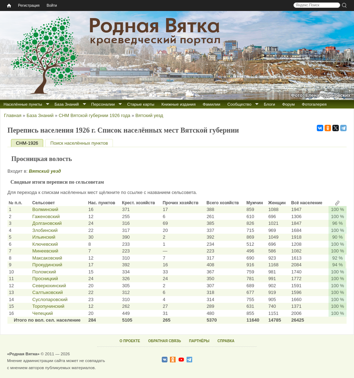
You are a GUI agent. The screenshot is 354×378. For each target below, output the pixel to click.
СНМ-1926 (29, 143)
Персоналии (103, 104)
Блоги (269, 104)
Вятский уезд (149, 115)
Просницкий (45, 278)
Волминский (45, 209)
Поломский (44, 271)
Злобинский (44, 230)
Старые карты (140, 104)
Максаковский (47, 258)
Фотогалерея (314, 104)
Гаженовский (45, 216)
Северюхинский (49, 285)
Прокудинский (47, 264)
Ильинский (43, 237)
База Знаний (67, 104)
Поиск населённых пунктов (79, 143)
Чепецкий (42, 313)
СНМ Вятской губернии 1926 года (94, 115)
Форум (288, 104)
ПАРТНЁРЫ (199, 341)
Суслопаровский (49, 299)
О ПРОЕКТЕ (130, 341)
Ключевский (45, 244)
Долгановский (47, 223)
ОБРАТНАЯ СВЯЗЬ (164, 341)
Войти (52, 5)
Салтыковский (47, 292)
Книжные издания (178, 104)
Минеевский (45, 251)
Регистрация (29, 5)
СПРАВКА (225, 341)
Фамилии (211, 104)
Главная (12, 115)
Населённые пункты (23, 104)
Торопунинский (48, 306)
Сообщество (239, 104)
